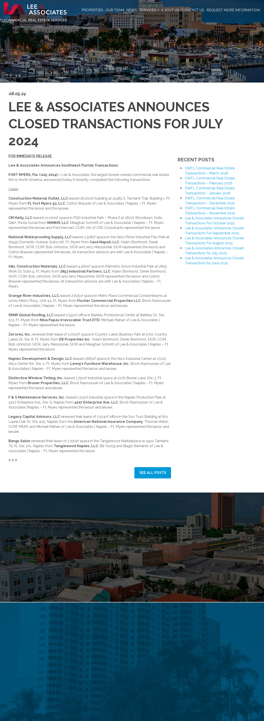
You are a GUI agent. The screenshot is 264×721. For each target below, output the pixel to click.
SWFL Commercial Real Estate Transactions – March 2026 (210, 170)
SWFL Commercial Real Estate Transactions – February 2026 (210, 180)
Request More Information (233, 10)
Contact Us (193, 10)
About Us (170, 10)
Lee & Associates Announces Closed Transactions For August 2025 (214, 240)
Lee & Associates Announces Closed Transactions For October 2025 (214, 220)
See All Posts (152, 473)
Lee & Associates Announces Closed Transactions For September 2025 (214, 230)
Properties (92, 10)
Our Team (115, 10)
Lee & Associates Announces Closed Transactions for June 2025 (214, 260)
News (131, 10)
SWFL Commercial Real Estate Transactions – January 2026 (210, 190)
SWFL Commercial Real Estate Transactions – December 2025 (210, 200)
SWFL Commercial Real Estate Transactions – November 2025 (210, 210)
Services (149, 10)
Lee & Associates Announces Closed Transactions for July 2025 (214, 250)
